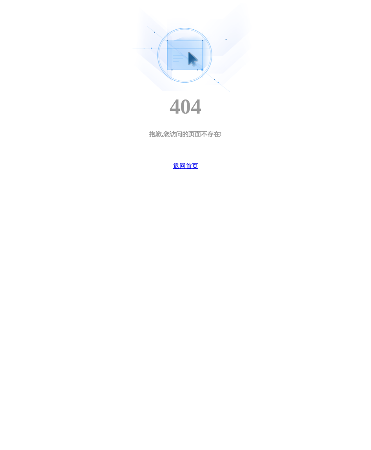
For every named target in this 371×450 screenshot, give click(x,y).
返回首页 (185, 166)
